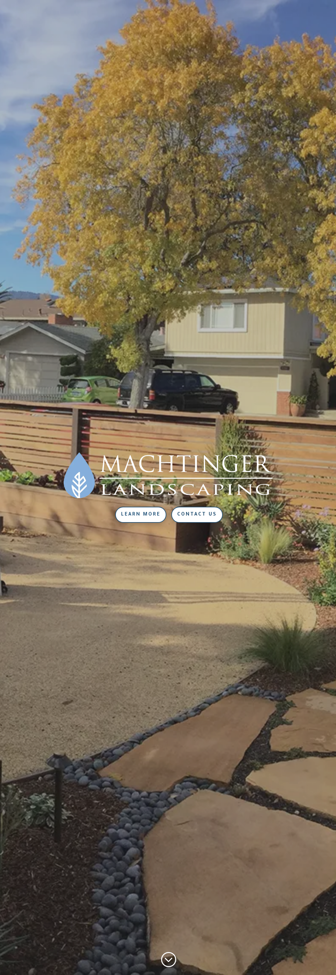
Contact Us (197, 515)
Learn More (140, 515)
